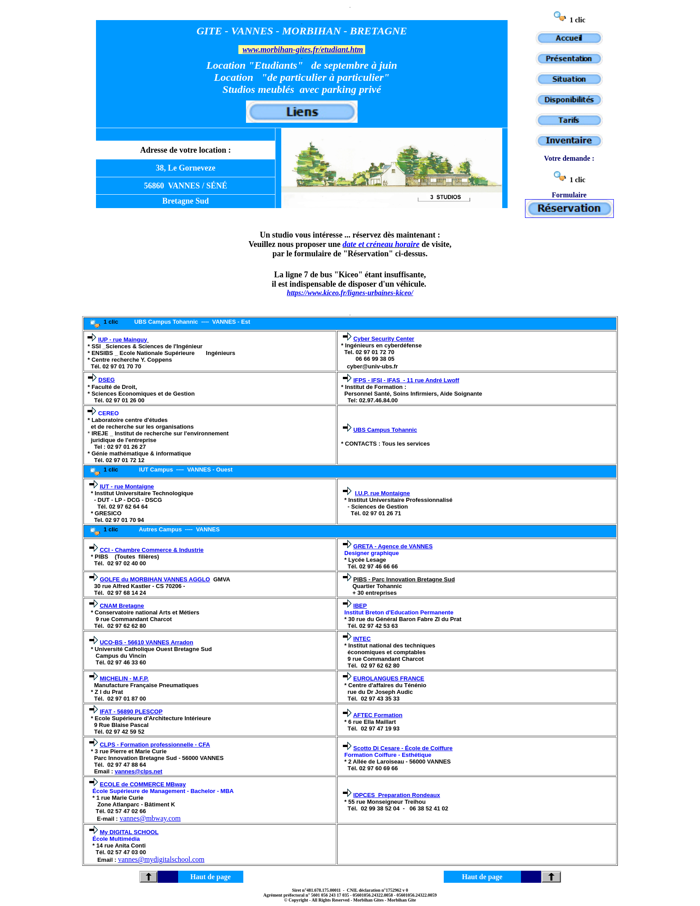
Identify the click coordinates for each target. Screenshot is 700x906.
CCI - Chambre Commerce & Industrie (152, 550)
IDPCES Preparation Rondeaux (396, 795)
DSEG (106, 379)
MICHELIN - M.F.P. (124, 678)
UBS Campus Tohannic (385, 429)
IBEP (360, 605)
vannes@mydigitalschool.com (161, 859)
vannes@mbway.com (150, 818)
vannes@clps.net (138, 771)
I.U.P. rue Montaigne (382, 493)
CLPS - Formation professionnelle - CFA (155, 744)
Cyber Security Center (383, 338)
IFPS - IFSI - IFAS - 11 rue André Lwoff (406, 380)
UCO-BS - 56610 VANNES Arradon (146, 642)
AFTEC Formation (378, 715)
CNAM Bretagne (122, 605)
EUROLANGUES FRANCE (388, 678)
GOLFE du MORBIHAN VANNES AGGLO (155, 579)
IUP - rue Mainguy (122, 339)
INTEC (362, 638)
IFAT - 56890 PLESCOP (131, 711)
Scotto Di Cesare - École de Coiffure (403, 748)
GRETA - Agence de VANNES (393, 546)
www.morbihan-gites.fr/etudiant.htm (302, 49)
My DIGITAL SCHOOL (129, 832)
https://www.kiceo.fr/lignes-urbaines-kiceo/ (350, 292)
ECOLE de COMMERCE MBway (143, 784)
